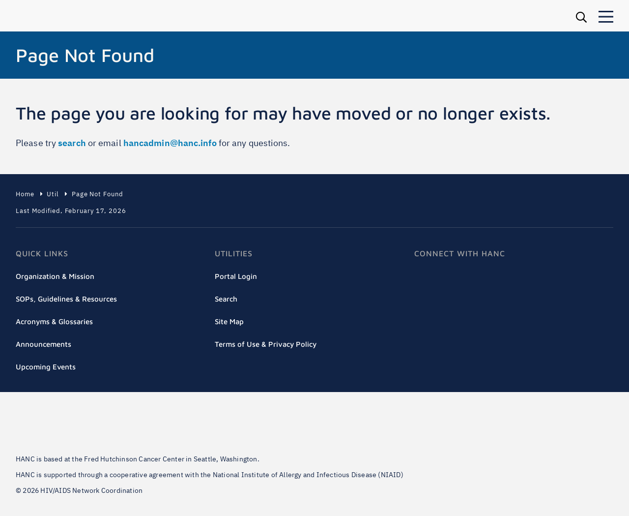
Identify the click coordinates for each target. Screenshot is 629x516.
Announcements (43, 344)
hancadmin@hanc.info (170, 143)
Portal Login (236, 276)
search (72, 143)
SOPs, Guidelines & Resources (66, 299)
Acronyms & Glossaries (54, 321)
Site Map (229, 321)
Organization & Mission (55, 276)
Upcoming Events (46, 367)
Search (226, 299)
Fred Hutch (79, 426)
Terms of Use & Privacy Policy (265, 344)
